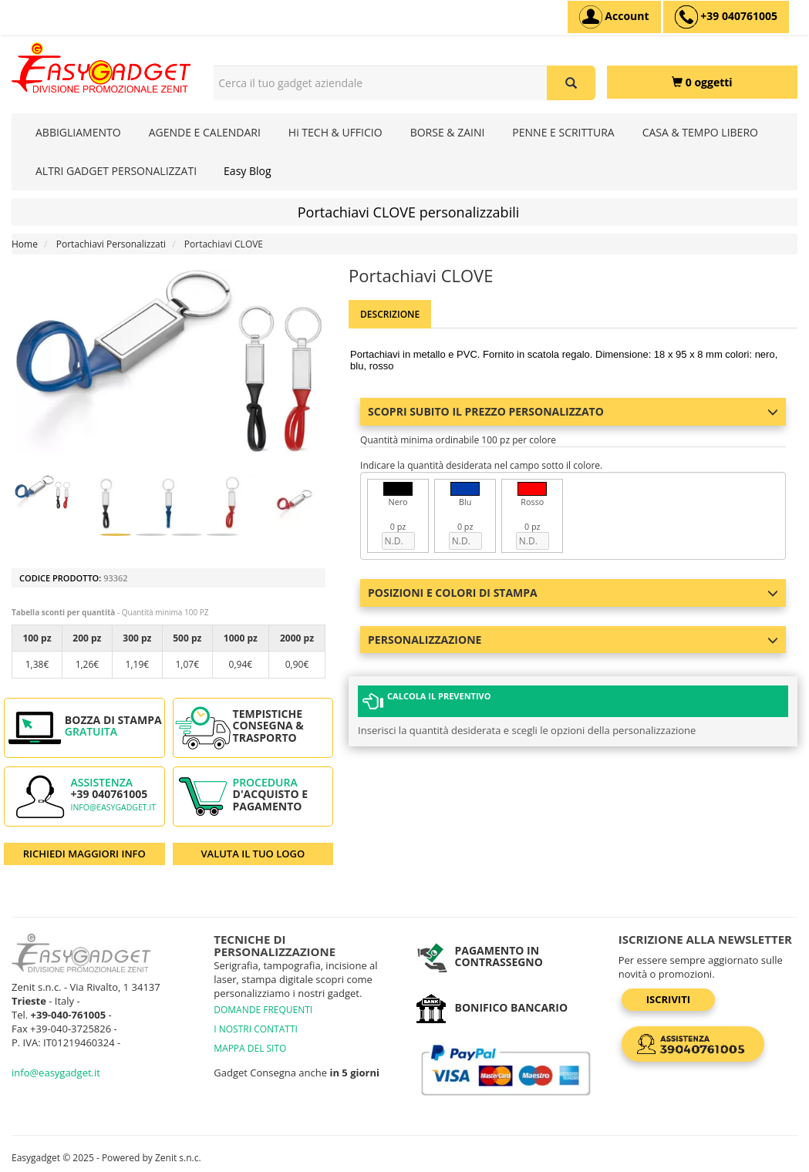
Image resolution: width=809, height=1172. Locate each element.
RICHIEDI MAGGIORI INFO (84, 853)
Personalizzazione (573, 639)
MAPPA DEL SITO (250, 1048)
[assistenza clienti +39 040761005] (726, 17)
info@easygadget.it (113, 807)
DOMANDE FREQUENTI (263, 1009)
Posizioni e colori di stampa (573, 592)
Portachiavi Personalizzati (111, 244)
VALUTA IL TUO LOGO (253, 853)
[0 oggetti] (702, 82)
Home (25, 244)
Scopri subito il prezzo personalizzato (573, 411)
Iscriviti (668, 999)
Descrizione (390, 314)
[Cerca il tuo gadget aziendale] (571, 83)
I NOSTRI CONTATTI (256, 1029)
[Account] (614, 17)
